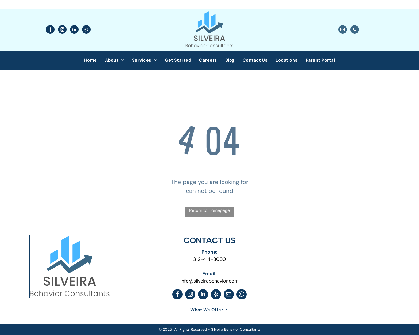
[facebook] (50, 30)
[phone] (354, 30)
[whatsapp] (241, 295)
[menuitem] (90, 60)
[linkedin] (74, 30)
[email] (342, 30)
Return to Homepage (209, 210)
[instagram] (62, 30)
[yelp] (86, 30)
